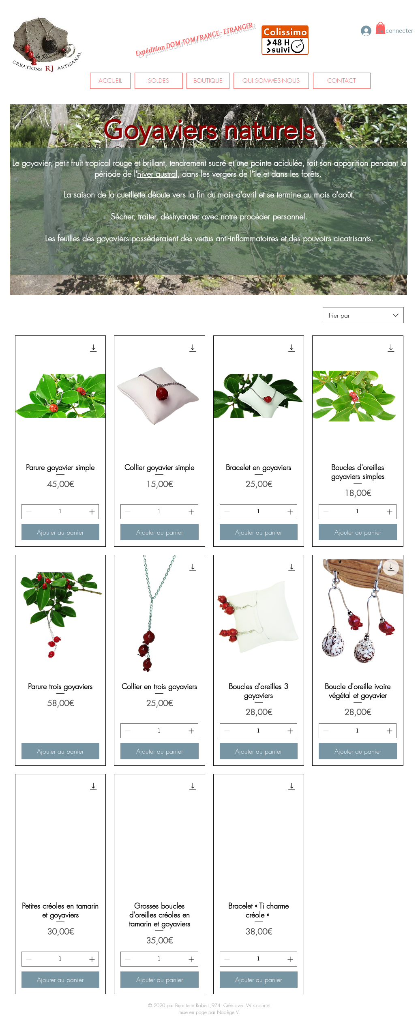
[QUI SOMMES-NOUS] (271, 81)
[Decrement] (28, 512)
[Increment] (93, 512)
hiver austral (157, 173)
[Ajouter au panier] (60, 532)
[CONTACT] (342, 81)
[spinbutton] (60, 512)
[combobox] (363, 315)
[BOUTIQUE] (207, 81)
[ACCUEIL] (110, 81)
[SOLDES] (159, 81)
